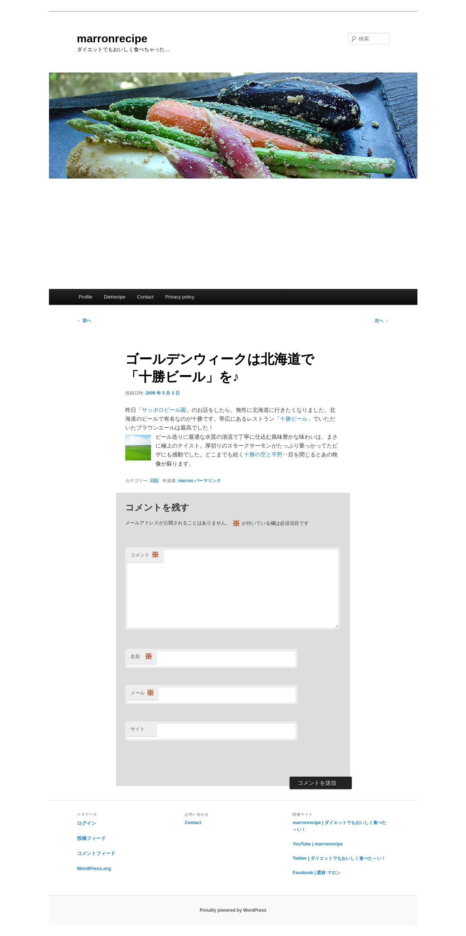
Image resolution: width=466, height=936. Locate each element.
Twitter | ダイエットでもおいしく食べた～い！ (338, 858)
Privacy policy (179, 297)
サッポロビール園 (164, 410)
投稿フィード (91, 838)
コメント (144, 555)
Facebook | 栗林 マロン (316, 872)
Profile (85, 297)
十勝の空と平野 (263, 454)
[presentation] (181, 758)
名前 (141, 656)
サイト (137, 729)
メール (142, 693)
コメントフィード (96, 853)
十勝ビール (294, 419)
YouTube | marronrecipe (317, 844)
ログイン (86, 823)
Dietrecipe (115, 297)
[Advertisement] (233, 233)
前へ (84, 320)
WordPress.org (94, 868)
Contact (145, 297)
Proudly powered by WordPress (233, 910)
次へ (382, 320)
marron (185, 480)
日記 (154, 480)
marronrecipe (112, 38)
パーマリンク (208, 480)
